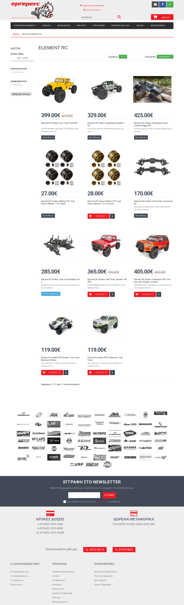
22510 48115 (96, 536)
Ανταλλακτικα (63, 26)
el (170, 4)
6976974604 (126, 536)
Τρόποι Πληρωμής (102, 571)
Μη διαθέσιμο (48, 134)
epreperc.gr (23, 600)
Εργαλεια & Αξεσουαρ (120, 26)
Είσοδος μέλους (93, 10)
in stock (18, 85)
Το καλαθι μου (17, 567)
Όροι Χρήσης (100, 567)
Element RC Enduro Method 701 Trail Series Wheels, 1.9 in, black (57, 195)
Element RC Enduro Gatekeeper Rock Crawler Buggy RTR (151, 120)
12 (122, 57)
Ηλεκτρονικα (98, 26)
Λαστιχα (139, 26)
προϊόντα (148, 16)
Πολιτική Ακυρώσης (103, 563)
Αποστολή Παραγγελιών (105, 558)
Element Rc (19, 72)
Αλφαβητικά (164, 57)
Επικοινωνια (16, 571)
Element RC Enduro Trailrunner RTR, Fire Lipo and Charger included (152, 270)
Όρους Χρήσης (102, 488)
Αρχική (16, 34)
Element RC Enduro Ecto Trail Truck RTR (59, 119)
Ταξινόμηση (150, 57)
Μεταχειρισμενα (158, 26)
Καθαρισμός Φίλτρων (21, 94)
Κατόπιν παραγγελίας (51, 284)
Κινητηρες (81, 26)
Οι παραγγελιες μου (20, 558)
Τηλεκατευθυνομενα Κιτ (24, 26)
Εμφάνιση (113, 57)
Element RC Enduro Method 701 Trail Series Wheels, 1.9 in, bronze (104, 195)
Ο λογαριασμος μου (20, 563)
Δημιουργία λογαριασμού (94, 5)
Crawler (46, 26)
